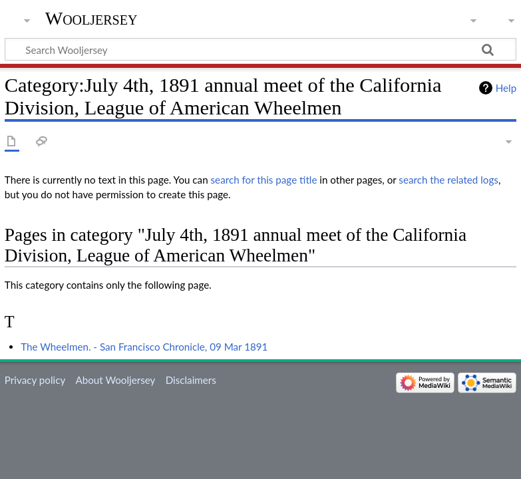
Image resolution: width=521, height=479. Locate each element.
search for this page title (264, 180)
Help (506, 88)
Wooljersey (91, 18)
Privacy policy (35, 380)
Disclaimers (191, 380)
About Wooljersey (115, 380)
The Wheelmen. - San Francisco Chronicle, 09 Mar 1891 (144, 347)
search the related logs (448, 180)
